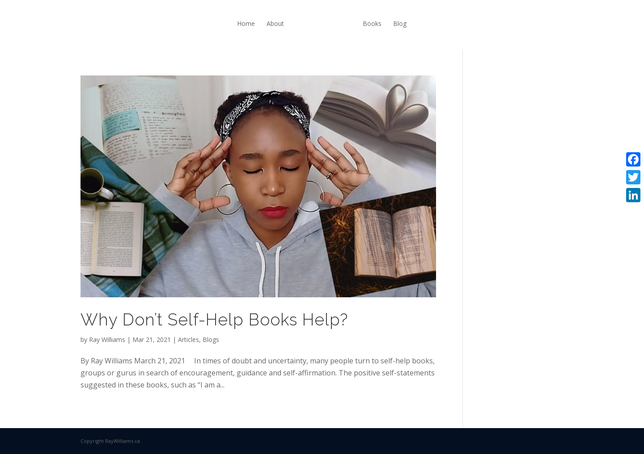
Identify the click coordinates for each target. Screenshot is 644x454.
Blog (400, 23)
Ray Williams (107, 339)
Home (246, 23)
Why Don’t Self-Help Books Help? (214, 319)
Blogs (211, 339)
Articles (188, 339)
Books (372, 23)
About (275, 23)
